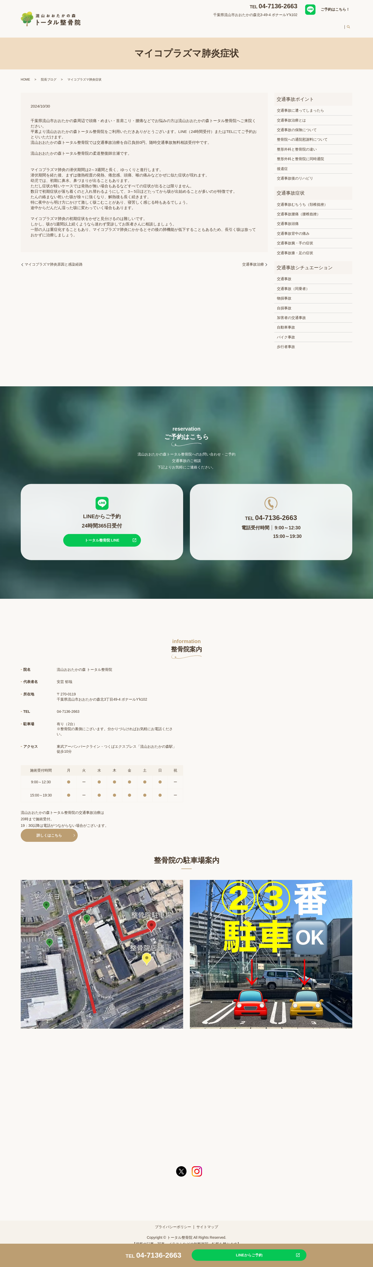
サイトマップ (207, 1222)
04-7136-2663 (278, 6)
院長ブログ (48, 74)
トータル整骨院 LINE (102, 535)
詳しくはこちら (49, 830)
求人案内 (333, 24)
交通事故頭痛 (288, 219)
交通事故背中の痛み (293, 228)
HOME (143, 24)
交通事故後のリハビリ (295, 173)
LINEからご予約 (237, 1255)
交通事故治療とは (291, 115)
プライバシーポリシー (173, 1222)
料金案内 (312, 24)
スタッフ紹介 (257, 24)
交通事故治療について (221, 24)
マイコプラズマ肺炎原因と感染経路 (54, 259)
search (348, 25)
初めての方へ (286, 24)
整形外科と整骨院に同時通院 (300, 154)
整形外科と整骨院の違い (297, 144)
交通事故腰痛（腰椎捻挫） (298, 209)
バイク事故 (286, 332)
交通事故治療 (253, 259)
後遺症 (282, 163)
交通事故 (284, 274)
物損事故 (284, 293)
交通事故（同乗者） (293, 284)
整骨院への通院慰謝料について (302, 134)
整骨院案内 (165, 24)
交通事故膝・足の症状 (295, 248)
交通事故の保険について (297, 125)
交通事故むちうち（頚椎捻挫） (302, 199)
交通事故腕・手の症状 (295, 238)
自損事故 (284, 303)
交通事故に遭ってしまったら (300, 105)
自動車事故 (286, 322)
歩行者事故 (286, 342)
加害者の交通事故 (291, 313)
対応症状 (188, 24)
